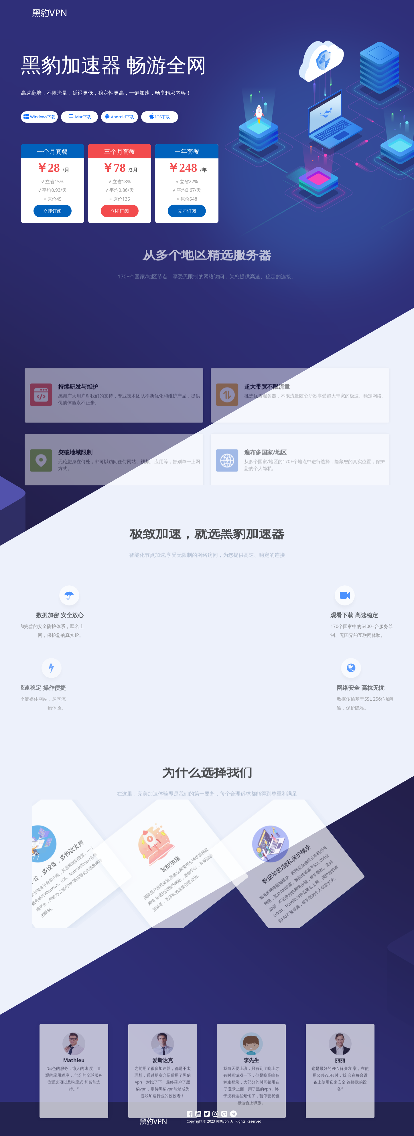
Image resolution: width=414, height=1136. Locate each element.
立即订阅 (52, 212)
